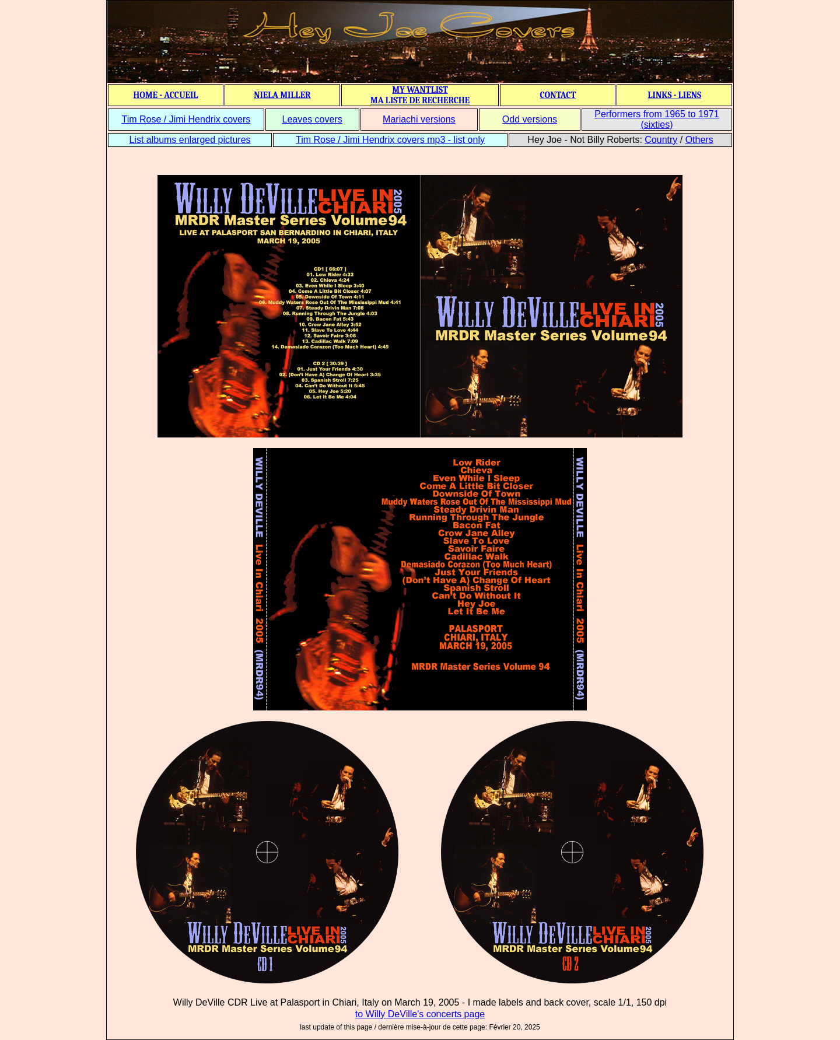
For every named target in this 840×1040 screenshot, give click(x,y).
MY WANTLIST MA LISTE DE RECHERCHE (420, 95)
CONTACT (558, 95)
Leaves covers (312, 119)
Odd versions (529, 119)
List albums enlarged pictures (189, 140)
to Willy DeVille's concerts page (420, 1014)
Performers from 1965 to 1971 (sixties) (656, 119)
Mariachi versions (419, 119)
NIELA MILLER (282, 95)
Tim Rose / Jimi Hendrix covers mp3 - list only (390, 140)
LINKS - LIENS (674, 95)
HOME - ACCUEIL (166, 95)
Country (661, 140)
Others (699, 140)
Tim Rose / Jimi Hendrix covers (185, 119)
